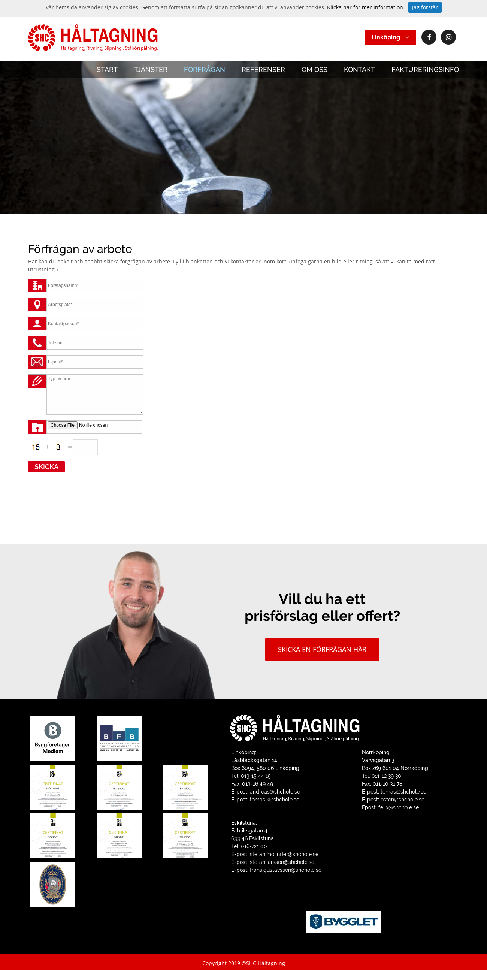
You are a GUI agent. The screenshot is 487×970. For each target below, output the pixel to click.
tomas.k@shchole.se (274, 800)
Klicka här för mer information (365, 7)
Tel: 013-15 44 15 (251, 776)
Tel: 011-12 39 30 (381, 776)
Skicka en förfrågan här (322, 649)
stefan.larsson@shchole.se (282, 862)
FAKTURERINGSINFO (425, 69)
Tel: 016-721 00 (249, 846)
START (107, 69)
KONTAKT (359, 69)
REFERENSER (263, 69)
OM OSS (314, 69)
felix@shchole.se (398, 807)
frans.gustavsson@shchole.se (285, 870)
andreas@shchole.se (275, 792)
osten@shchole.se (402, 800)
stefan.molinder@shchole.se (284, 854)
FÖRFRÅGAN (204, 69)
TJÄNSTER (150, 69)
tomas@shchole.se (403, 792)
